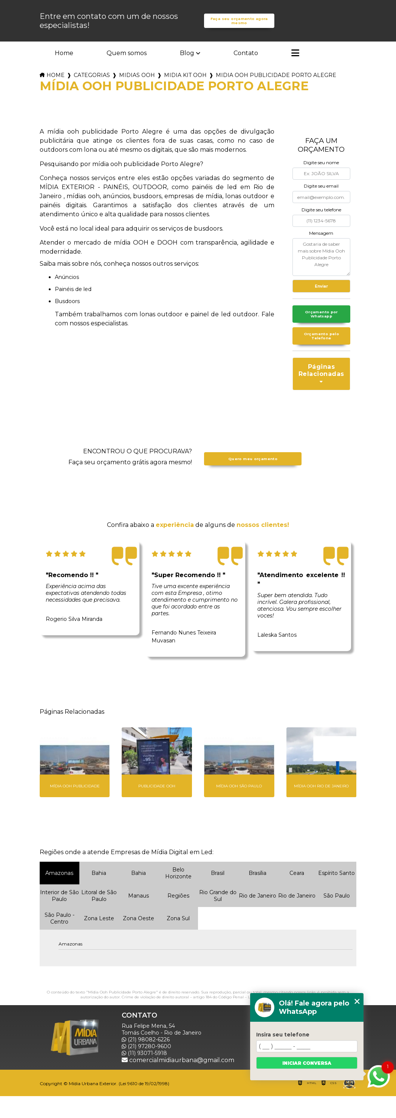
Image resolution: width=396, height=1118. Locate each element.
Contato (246, 64)
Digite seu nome (321, 174)
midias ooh (137, 86)
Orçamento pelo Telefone (321, 356)
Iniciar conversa (306, 1063)
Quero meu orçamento (253, 481)
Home (64, 64)
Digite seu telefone (321, 221)
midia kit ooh (185, 86)
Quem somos (127, 64)
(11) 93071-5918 (144, 1075)
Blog (187, 64)
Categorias (92, 86)
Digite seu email (321, 197)
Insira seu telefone (282, 1035)
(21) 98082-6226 (146, 1061)
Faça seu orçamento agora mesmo (239, 26)
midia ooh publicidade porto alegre (276, 86)
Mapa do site (334, 1081)
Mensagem (321, 245)
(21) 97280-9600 (146, 1068)
